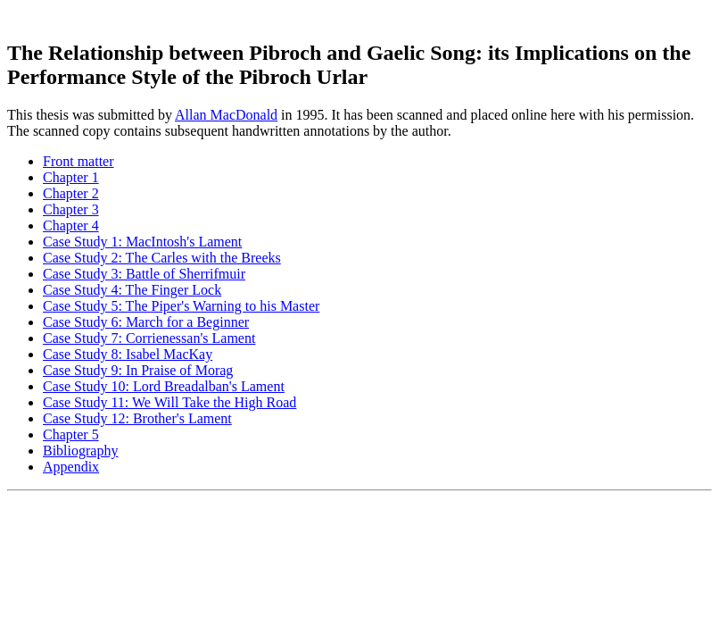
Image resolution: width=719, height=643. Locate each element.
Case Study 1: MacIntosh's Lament (142, 241)
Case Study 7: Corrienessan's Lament (149, 338)
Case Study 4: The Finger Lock (132, 289)
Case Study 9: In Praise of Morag (138, 370)
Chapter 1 (71, 177)
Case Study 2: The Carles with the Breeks (162, 257)
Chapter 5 (71, 434)
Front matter (78, 161)
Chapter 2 (71, 193)
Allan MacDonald (226, 114)
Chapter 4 (71, 225)
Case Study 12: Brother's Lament (137, 418)
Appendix (71, 466)
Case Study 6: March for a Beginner (146, 322)
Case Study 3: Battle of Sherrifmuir (144, 273)
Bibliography (80, 450)
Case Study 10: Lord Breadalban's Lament (164, 386)
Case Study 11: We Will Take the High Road (169, 402)
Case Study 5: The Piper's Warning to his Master (181, 305)
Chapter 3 (71, 209)
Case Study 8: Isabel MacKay (127, 354)
